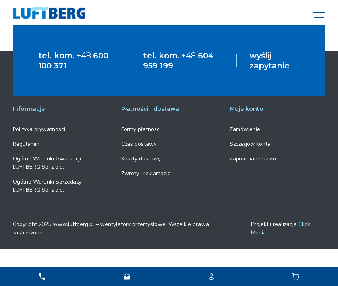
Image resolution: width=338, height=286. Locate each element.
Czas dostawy (138, 143)
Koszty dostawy (141, 158)
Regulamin (26, 143)
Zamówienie (245, 128)
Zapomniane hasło (253, 158)
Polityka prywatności (39, 128)
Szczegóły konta (250, 143)
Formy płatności (141, 128)
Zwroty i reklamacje (146, 172)
